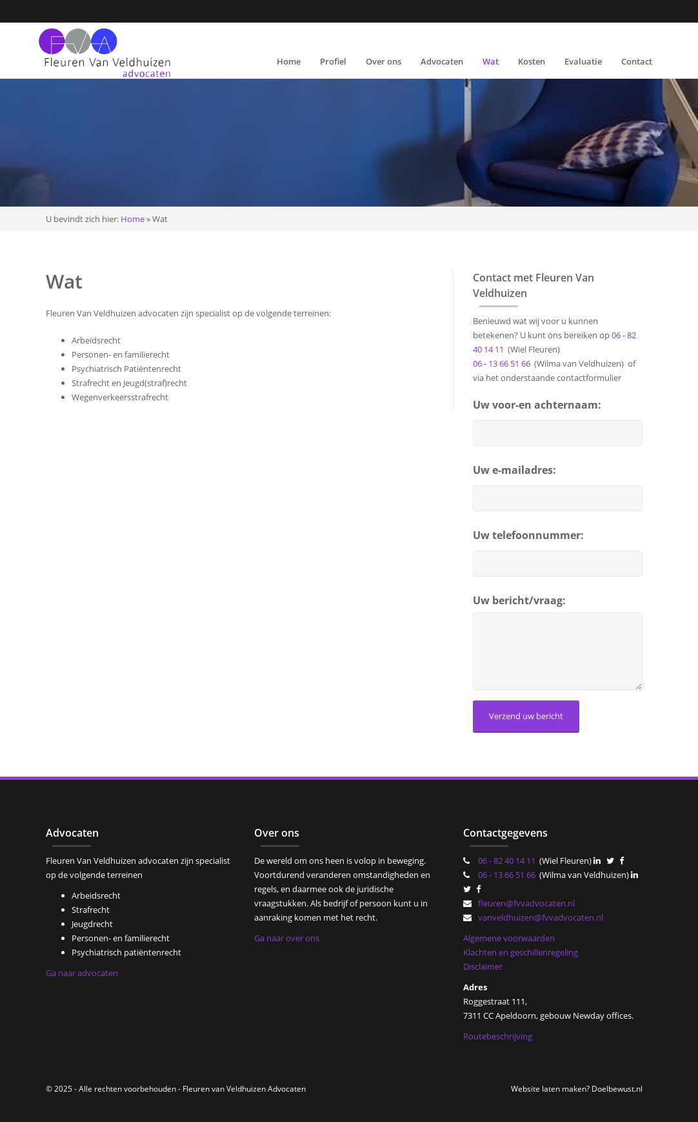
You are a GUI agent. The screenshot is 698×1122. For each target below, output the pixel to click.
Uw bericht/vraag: (519, 600)
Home (289, 61)
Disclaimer (483, 966)
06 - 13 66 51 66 (501, 363)
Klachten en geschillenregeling (520, 952)
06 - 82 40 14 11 (506, 860)
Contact (636, 61)
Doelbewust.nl (617, 1088)
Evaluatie (583, 61)
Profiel (333, 61)
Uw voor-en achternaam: (537, 405)
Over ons (383, 61)
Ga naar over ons (286, 938)
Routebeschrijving (497, 1036)
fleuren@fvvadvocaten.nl (526, 903)
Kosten (531, 61)
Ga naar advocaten (82, 973)
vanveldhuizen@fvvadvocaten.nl (540, 917)
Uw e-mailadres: (514, 470)
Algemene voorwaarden (509, 938)
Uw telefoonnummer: (528, 535)
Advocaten (442, 61)
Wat (491, 61)
